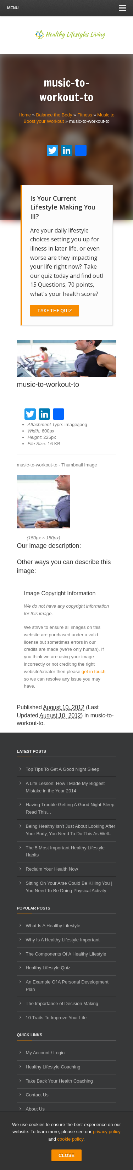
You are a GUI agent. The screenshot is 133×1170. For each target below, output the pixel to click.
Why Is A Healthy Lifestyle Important (63, 939)
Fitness (84, 114)
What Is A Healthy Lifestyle (53, 925)
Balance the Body (54, 114)
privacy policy (107, 1131)
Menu (66, 8)
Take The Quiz (54, 310)
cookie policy (70, 1139)
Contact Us (37, 1094)
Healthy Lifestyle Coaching (53, 1066)
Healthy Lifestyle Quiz (48, 967)
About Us (35, 1109)
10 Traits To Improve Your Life (56, 1017)
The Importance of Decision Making (62, 1003)
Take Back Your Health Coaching (59, 1081)
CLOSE (66, 1155)
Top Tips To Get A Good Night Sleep (62, 769)
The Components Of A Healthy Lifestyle (66, 954)
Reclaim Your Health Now (52, 869)
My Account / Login (45, 1052)
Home (24, 114)
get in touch (93, 671)
